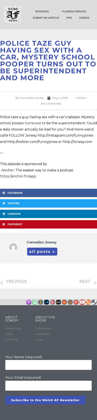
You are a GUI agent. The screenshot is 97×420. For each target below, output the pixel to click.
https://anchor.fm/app (18, 176)
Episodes (42, 11)
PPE (69, 17)
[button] (48, 193)
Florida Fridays (74, 11)
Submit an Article (46, 17)
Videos (84, 17)
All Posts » (42, 251)
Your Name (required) (48, 362)
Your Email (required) (48, 383)
